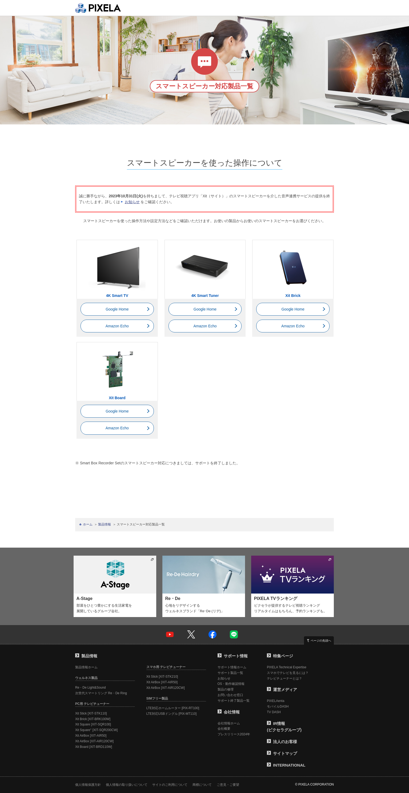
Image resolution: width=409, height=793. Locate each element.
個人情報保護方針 (88, 785)
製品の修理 (226, 689)
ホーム (88, 524)
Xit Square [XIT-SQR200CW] (96, 730)
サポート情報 (233, 656)
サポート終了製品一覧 (234, 700)
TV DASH (274, 712)
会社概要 (224, 729)
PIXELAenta (275, 701)
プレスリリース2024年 (234, 734)
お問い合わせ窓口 (230, 695)
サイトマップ (282, 753)
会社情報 (229, 712)
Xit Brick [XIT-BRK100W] (92, 719)
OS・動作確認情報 (231, 684)
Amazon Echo (117, 326)
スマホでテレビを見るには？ (287, 673)
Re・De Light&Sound (90, 687)
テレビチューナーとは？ (284, 678)
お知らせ (132, 202)
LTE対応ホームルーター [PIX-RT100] (172, 708)
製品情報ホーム (86, 667)
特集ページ (280, 656)
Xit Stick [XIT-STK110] (91, 713)
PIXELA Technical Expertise (286, 667)
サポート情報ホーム (232, 667)
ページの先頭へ (321, 640)
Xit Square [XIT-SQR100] (93, 724)
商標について (202, 785)
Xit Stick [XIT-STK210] (162, 676)
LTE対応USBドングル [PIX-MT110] (171, 714)
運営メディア (282, 689)
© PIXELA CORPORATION (314, 784)
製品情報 (104, 524)
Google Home (117, 309)
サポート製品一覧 (230, 673)
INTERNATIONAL (286, 765)
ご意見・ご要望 (228, 785)
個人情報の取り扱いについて (126, 785)
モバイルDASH (277, 706)
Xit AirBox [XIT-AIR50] (90, 735)
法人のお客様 (282, 741)
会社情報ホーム (229, 723)
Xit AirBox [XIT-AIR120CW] (94, 741)
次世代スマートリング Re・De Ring (101, 693)
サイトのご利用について (169, 785)
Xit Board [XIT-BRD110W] (93, 747)
